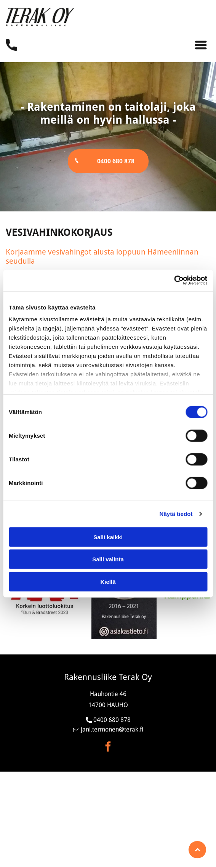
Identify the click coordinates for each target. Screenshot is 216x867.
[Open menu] (200, 45)
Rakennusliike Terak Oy (108, 677)
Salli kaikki (108, 536)
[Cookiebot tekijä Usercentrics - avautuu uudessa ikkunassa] (174, 280)
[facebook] (108, 747)
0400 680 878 (112, 720)
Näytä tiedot (176, 514)
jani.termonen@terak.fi (112, 729)
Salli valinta (108, 559)
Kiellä (107, 581)
